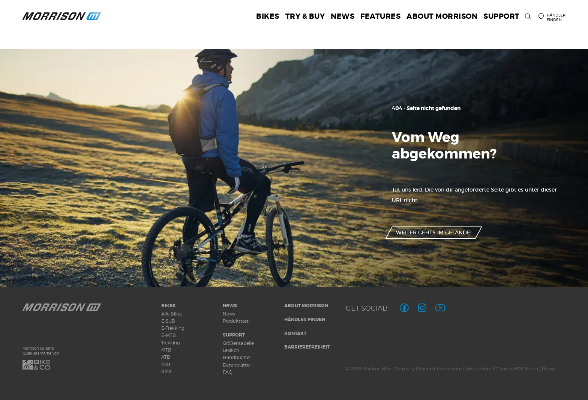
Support (234, 335)
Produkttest (236, 321)
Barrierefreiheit (307, 347)
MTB (166, 350)
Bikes (168, 306)
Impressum (449, 368)
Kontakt (295, 334)
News (230, 306)
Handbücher (237, 357)
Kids (165, 364)
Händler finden (304, 320)
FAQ (227, 372)
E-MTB (168, 335)
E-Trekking (172, 328)
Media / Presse (540, 368)
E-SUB (168, 321)
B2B (519, 368)
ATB (165, 357)
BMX (166, 371)
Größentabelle (238, 343)
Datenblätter (237, 365)
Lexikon (231, 350)
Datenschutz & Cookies (488, 368)
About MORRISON (306, 306)
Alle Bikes (171, 314)
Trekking (170, 343)
